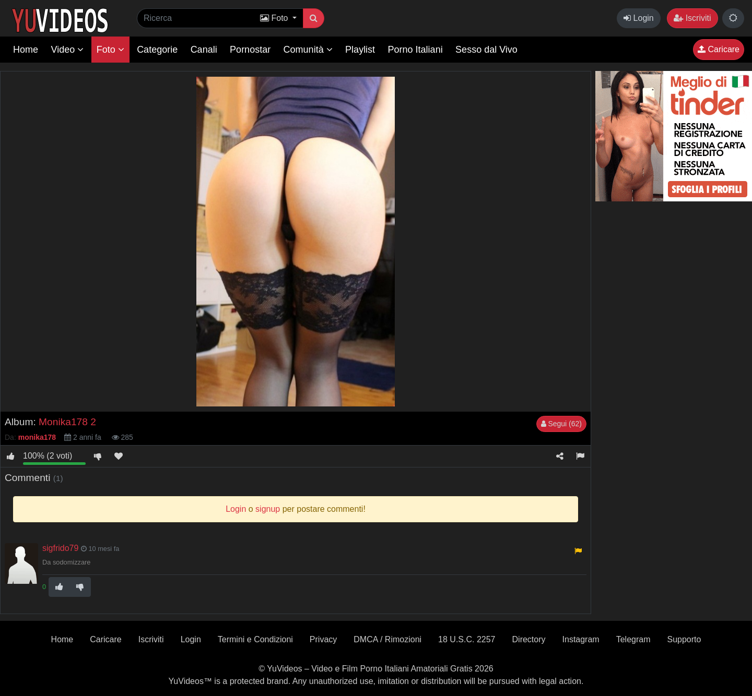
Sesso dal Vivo (486, 49)
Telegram (633, 639)
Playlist (360, 49)
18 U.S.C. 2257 (466, 639)
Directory (529, 639)
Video (67, 49)
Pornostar (250, 49)
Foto (110, 49)
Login (639, 18)
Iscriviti (692, 18)
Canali (204, 49)
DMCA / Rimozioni (387, 639)
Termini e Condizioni (255, 639)
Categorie (157, 49)
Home (25, 49)
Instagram (581, 639)
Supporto (684, 639)
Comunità (308, 49)
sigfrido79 (60, 548)
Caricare (718, 49)
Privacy (323, 639)
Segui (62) (561, 423)
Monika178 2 (67, 421)
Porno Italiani (415, 49)
